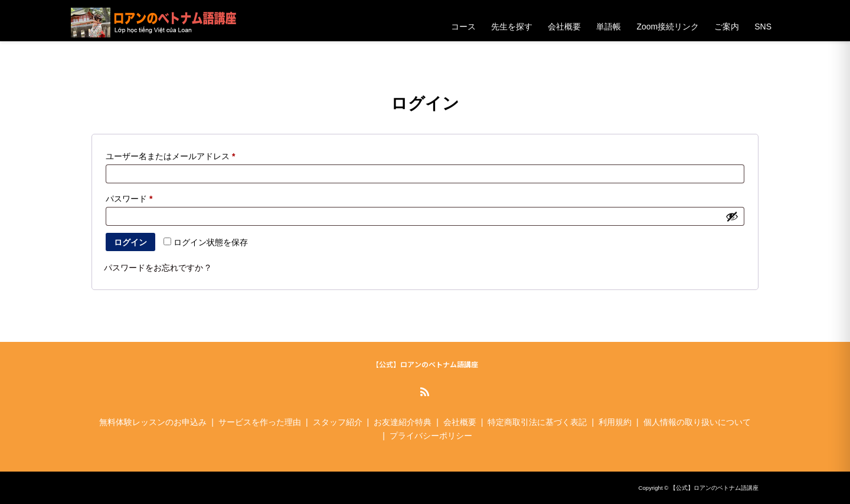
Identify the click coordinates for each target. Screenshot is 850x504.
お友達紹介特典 (402, 422)
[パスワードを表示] (731, 216)
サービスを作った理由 (259, 422)
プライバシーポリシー (431, 435)
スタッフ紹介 (337, 422)
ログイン (130, 241)
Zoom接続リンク (667, 26)
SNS (762, 26)
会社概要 (564, 26)
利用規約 (615, 422)
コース (463, 26)
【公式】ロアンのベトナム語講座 (425, 364)
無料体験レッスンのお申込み (153, 422)
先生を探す (511, 26)
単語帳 (608, 26)
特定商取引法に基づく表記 (537, 422)
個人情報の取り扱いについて (697, 422)
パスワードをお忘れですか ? (157, 267)
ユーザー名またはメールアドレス (174, 156)
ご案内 (726, 26)
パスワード (133, 198)
